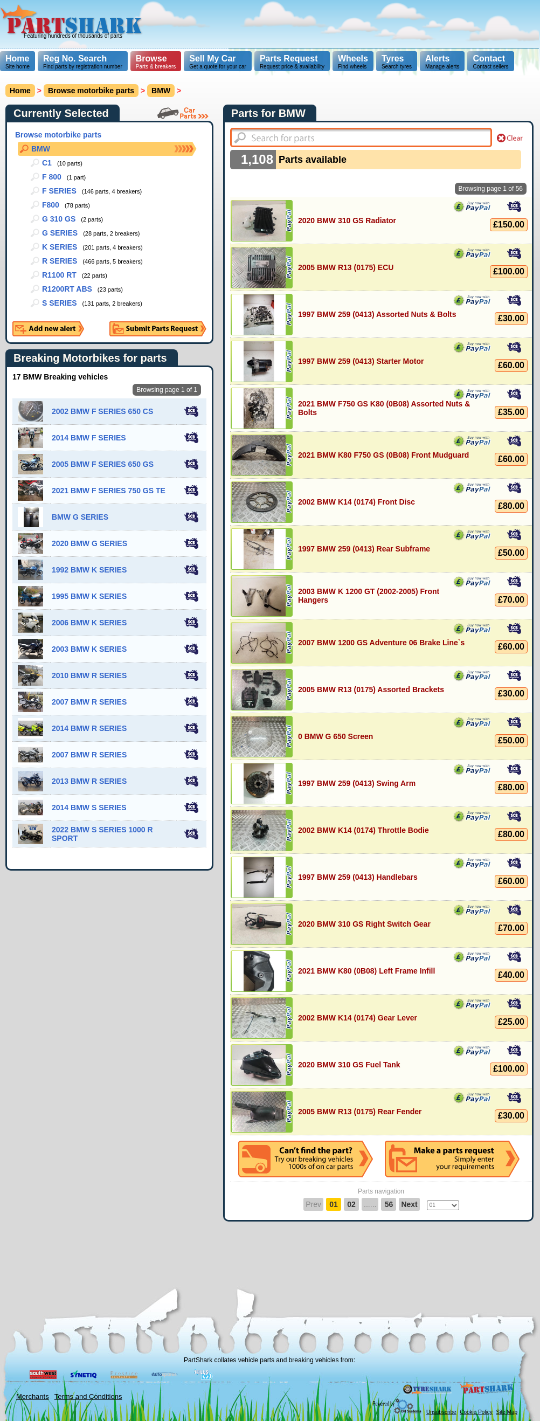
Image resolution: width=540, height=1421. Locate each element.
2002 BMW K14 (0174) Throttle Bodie (363, 830)
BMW (40, 148)
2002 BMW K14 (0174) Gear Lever (357, 1017)
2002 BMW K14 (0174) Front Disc (356, 502)
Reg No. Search (75, 58)
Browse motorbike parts (91, 90)
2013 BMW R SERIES (89, 781)
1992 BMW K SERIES (89, 569)
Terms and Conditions (88, 1396)
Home (17, 58)
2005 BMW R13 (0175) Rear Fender (360, 1111)
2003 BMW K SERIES (89, 649)
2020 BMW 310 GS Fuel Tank (349, 1064)
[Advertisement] (262, 75)
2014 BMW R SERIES (89, 728)
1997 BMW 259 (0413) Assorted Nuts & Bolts (377, 314)
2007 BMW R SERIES (89, 702)
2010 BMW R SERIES (89, 675)
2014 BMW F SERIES (89, 437)
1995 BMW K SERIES (89, 596)
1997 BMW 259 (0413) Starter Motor (361, 361)
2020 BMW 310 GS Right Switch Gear (364, 924)
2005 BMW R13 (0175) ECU (345, 267)
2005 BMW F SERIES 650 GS (103, 464)
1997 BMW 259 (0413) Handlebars (358, 877)
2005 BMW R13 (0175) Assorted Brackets (371, 689)
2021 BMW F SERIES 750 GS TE (108, 490)
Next (409, 1204)
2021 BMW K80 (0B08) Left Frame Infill (366, 971)
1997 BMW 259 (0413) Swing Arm (357, 783)
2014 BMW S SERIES (89, 807)
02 (351, 1204)
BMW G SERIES (80, 517)
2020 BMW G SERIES (89, 543)
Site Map (506, 1412)
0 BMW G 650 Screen (335, 736)
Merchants (32, 1396)
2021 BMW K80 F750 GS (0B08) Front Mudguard (383, 455)
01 (333, 1204)
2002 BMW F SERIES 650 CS (102, 411)
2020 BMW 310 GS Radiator (347, 220)
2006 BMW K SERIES (89, 622)
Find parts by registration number (82, 62)
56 (389, 1204)
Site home (17, 62)
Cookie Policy (476, 1412)
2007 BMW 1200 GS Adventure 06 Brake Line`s (381, 642)
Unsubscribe (441, 1412)
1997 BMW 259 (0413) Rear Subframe (364, 548)
